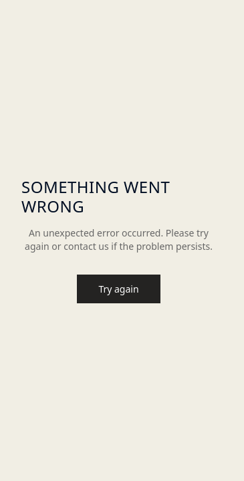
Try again (118, 289)
